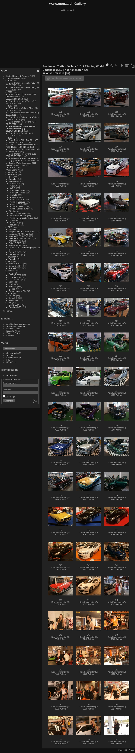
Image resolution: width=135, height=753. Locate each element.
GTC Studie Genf (18, 213)
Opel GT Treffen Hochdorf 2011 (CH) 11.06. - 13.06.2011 (22, 145)
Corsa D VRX (15, 266)
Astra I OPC (14, 254)
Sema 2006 (14, 305)
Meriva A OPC (15, 245)
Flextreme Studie (18, 215)
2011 (10, 138)
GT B (12, 188)
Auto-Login (9, 397)
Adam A (13, 186)
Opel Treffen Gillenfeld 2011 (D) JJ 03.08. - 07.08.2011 (22, 141)
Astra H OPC (15, 241)
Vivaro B (14, 222)
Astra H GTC (16, 204)
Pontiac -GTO (15, 307)
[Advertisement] (67, 38)
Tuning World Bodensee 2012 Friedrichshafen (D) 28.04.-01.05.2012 (22, 128)
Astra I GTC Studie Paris (21, 218)
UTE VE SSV (15, 277)
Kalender (11, 335)
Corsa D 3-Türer (17, 193)
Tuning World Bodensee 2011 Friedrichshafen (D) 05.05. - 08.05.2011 (21, 165)
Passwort (7, 389)
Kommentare (12, 357)
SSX (11, 282)
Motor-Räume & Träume (18, 76)
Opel (10, 176)
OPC (10, 227)
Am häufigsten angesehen (19, 324)
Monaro (12, 286)
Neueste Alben (13, 331)
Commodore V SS (17, 291)
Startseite (49, 66)
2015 (10, 80)
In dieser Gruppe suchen (67, 78)
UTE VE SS (14, 279)
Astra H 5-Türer (17, 199)
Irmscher (12, 257)
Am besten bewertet (16, 326)
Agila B (13, 195)
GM (9, 302)
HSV (10, 293)
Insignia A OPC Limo (18, 234)
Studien (12, 211)
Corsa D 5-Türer (17, 190)
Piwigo (131, 750)
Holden (11, 270)
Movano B (15, 225)
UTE (11, 273)
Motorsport (13, 172)
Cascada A (15, 183)
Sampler (13, 179)
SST (11, 284)
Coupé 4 (13, 298)
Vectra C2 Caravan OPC (20, 238)
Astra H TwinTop (17, 206)
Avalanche (14, 300)
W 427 (12, 295)
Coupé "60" (14, 289)
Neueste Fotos (13, 328)
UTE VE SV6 (15, 275)
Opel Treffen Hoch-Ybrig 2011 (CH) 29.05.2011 (21, 155)
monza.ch (12, 174)
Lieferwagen (14, 220)
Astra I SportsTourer (19, 209)
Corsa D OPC (15, 252)
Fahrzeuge (14, 181)
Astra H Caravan (17, 202)
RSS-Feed (11, 362)
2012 (10, 106)
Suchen (10, 355)
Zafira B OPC (15, 243)
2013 (10, 92)
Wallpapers (12, 170)
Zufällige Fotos (13, 333)
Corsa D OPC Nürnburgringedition (24, 247)
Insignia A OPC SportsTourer (22, 231)
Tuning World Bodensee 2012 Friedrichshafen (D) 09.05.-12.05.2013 (21, 96)
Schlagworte (12, 353)
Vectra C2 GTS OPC (18, 236)
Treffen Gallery (13, 78)
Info (8, 360)
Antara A (14, 197)
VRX (10, 261)
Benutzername (9, 383)
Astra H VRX (15, 268)
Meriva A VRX (15, 263)
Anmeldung (12, 375)
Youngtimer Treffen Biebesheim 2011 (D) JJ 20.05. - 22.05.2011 (22, 159)
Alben (4, 70)
